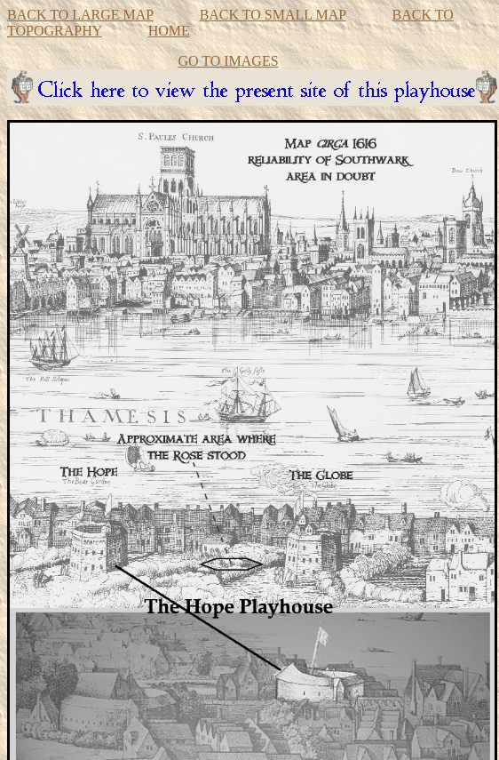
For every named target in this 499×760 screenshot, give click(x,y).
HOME (169, 30)
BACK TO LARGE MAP (80, 14)
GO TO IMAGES (228, 60)
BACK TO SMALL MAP (273, 14)
